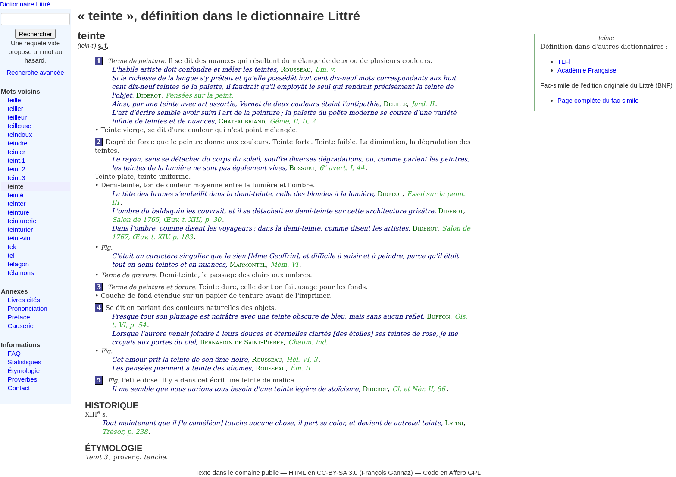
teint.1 (16, 160)
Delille (395, 104)
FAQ (14, 353)
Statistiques (24, 362)
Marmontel (247, 265)
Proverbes (22, 379)
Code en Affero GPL (452, 472)
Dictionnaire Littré (25, 4)
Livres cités (24, 299)
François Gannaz (386, 472)
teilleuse (19, 126)
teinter (17, 203)
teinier (16, 151)
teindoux (20, 134)
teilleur (17, 117)
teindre (18, 143)
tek (12, 246)
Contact (19, 388)
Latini (454, 423)
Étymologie (24, 370)
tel (11, 255)
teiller (15, 108)
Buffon (438, 316)
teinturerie (22, 220)
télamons (21, 272)
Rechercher (35, 34)
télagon (18, 264)
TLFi (563, 61)
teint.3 (16, 177)
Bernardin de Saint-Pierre (242, 342)
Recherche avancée (35, 72)
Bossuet (302, 168)
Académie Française (587, 70)
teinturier (20, 229)
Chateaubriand (242, 121)
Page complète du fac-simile (597, 100)
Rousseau (296, 69)
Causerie (21, 325)
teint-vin (19, 238)
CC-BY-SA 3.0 (337, 472)
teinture (18, 212)
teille (14, 100)
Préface (19, 317)
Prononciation (27, 308)
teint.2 (16, 169)
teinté (16, 195)
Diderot (148, 95)
